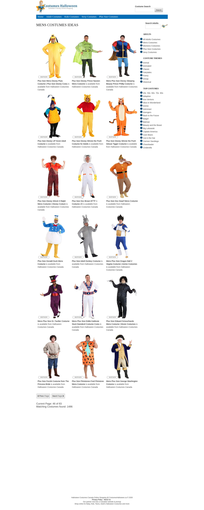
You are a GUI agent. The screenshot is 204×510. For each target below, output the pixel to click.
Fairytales (146, 72)
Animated (145, 66)
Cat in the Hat (147, 138)
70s (157, 93)
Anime (144, 106)
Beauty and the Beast (151, 125)
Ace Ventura (147, 99)
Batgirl (144, 119)
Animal (144, 63)
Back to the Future (149, 115)
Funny (144, 75)
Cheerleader (147, 144)
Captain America (148, 131)
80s (161, 93)
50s (148, 93)
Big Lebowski (147, 128)
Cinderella (146, 148)
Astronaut (145, 109)
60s (153, 93)
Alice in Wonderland (150, 103)
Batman (145, 122)
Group (144, 79)
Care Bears (146, 135)
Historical (145, 82)
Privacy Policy (97, 500)
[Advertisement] (89, 427)
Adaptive (145, 96)
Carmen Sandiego (149, 141)
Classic (144, 69)
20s (143, 93)
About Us (107, 500)
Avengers (145, 112)
